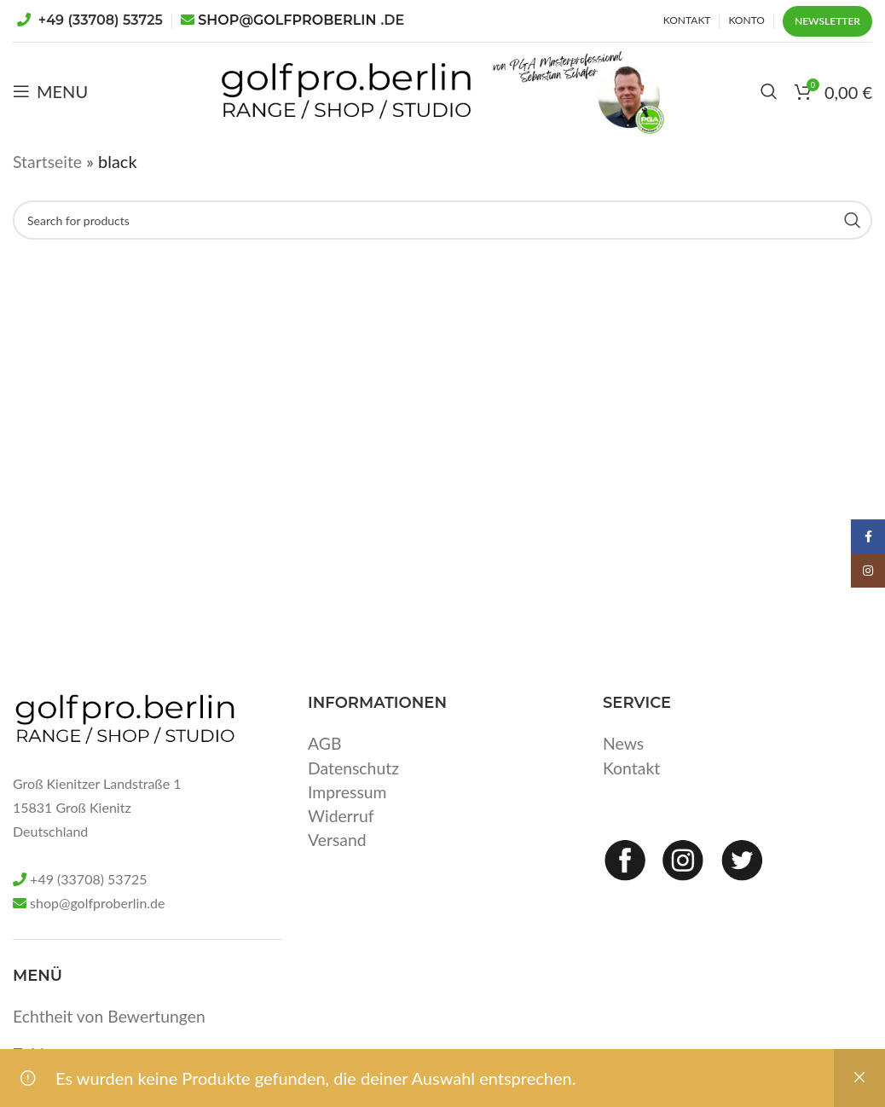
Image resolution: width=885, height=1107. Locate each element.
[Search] (769, 107)
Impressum (348, 822)
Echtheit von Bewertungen (112, 1047)
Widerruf (342, 846)
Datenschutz (355, 798)
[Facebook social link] (868, 536)
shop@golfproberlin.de (97, 934)
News (624, 774)
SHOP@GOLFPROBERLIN (301, 20)
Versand (338, 870)
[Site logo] (314, 104)
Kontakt (632, 798)
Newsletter (827, 20)
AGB (325, 774)
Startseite (48, 193)
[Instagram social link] (868, 571)
